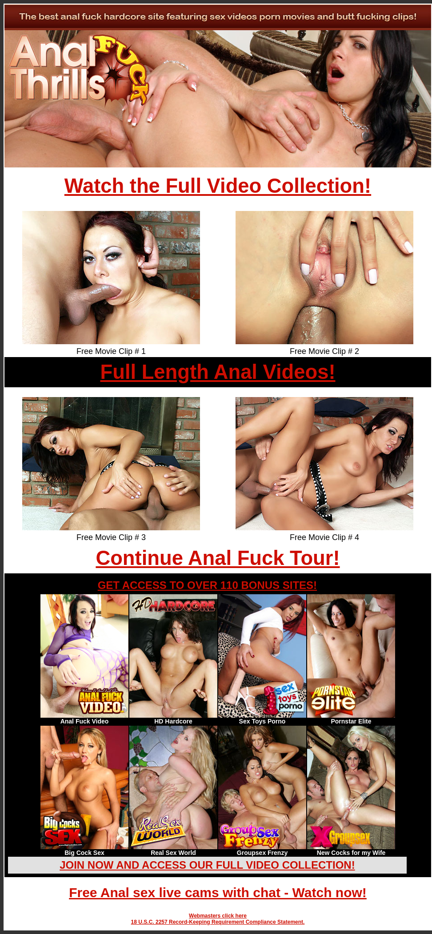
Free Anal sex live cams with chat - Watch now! (218, 892)
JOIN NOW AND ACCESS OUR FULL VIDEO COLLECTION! (207, 865)
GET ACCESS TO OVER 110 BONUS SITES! (207, 585)
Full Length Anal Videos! (217, 372)
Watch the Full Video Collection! (217, 186)
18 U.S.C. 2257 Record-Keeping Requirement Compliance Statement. (218, 922)
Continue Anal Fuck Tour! (218, 558)
